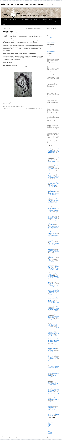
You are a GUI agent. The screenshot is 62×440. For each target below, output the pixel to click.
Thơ (18, 19)
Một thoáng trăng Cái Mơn (52, 283)
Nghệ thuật (51, 19)
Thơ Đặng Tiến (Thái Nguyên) (52, 202)
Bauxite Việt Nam (50, 418)
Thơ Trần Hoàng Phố (51, 257)
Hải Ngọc (49, 424)
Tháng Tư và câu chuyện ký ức (52, 351)
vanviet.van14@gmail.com (51, 37)
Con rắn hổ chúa (50, 216)
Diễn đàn (49, 421)
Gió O (49, 423)
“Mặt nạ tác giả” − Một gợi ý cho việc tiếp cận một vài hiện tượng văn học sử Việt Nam (53, 355)
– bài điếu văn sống (53, 157)
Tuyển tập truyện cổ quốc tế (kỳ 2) (53, 373)
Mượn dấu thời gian (51, 429)
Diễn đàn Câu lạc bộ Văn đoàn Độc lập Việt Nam (23, 4)
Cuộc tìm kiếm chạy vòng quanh (53, 179)
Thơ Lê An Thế (50, 275)
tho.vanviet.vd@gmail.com (51, 42)
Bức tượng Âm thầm (51, 237)
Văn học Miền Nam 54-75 (43, 19)
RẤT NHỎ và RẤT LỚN (51, 161)
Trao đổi (40, 21)
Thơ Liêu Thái (50, 174)
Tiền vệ (49, 431)
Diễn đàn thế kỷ (50, 422)
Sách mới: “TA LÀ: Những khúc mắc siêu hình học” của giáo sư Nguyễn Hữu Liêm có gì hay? (53, 291)
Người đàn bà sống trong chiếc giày (53, 294)
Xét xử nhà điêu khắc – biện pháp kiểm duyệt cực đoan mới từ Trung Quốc (53, 148)
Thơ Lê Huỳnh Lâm (51, 159)
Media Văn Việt (34, 21)
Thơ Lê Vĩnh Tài (50, 350)
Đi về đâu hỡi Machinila (51, 364)
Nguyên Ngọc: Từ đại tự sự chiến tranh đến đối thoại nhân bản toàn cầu (53, 177)
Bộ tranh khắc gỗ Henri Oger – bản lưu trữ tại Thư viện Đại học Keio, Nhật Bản (53, 227)
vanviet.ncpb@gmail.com (51, 46)
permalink (22, 106)
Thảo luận (35, 19)
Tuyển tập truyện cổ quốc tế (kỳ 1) (53, 399)
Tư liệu (31, 19)
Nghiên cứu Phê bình (25, 19)
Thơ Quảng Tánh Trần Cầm (52, 380)
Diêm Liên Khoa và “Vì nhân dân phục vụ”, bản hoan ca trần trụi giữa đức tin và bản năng (53, 277)
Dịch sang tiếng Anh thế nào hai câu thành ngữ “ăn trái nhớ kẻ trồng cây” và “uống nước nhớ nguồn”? (53, 309)
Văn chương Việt (50, 433)
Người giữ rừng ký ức (51, 170)
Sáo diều (49, 382)
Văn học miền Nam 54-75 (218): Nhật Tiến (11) (34, 28)
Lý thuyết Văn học (51, 427)
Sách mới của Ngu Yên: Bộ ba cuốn (53, 317)
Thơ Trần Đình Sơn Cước (52, 233)
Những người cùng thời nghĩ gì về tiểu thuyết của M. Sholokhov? (53, 333)
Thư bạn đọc (28, 21)
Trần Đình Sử (50, 432)
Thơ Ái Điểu (50, 413)
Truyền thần (50, 260)
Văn (16, 19)
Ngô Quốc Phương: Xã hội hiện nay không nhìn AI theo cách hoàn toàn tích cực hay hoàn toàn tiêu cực (53, 367)
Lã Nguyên (49, 426)
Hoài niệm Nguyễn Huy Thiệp (52, 377)
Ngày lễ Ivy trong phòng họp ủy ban (53, 306)
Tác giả (4, 24)
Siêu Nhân (49, 300)
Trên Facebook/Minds (16, 21)
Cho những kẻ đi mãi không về (52, 375)
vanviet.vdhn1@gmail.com (51, 51)
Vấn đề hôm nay (11, 19)
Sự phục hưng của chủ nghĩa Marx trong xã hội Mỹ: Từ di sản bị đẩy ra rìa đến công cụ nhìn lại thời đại (53, 269)
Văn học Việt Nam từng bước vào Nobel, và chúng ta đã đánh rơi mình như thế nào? (53, 405)
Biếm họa (22, 21)
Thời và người (50, 150)
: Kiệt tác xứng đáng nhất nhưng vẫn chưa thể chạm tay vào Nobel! (53, 390)
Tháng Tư (49, 167)
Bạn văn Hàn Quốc (6, 28)
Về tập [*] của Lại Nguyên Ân (53, 325)
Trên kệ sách (45, 21)
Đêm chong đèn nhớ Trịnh (52, 407)
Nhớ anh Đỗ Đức (50, 319)
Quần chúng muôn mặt (51, 191)
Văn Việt (15, 32)
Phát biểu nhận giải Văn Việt (54, 21)
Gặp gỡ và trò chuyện (7, 21)
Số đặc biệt (5, 19)
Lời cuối (49, 259)
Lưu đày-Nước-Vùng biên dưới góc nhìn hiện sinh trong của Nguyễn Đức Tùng (53, 244)
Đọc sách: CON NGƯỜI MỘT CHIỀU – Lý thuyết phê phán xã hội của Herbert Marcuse (53, 302)
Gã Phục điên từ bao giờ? (52, 168)
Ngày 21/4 (49, 175)
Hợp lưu (49, 425)
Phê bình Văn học (50, 430)
